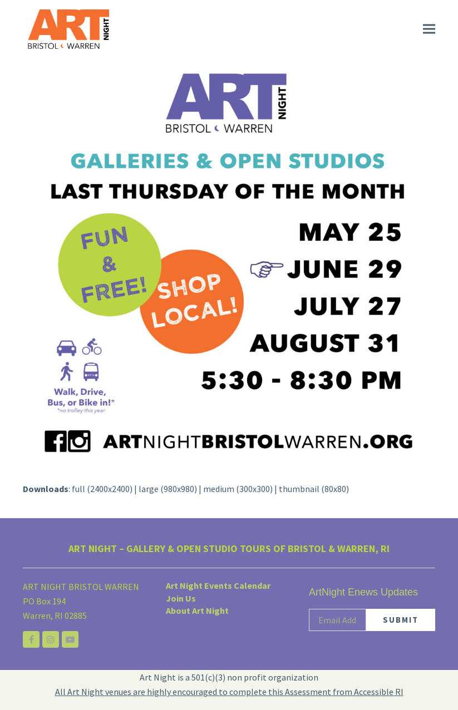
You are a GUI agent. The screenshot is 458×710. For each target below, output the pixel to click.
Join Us (181, 598)
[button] (429, 29)
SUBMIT (400, 619)
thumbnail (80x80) (314, 488)
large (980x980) (168, 488)
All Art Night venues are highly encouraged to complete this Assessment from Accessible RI (229, 691)
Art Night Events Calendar (218, 585)
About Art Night (197, 610)
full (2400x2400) (102, 488)
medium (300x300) (238, 488)
